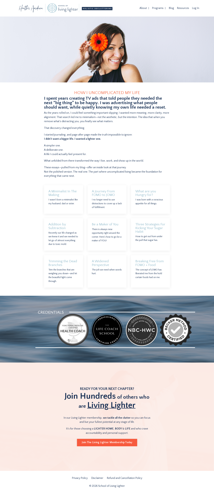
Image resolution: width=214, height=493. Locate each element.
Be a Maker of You (105, 225)
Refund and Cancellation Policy (124, 478)
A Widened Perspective (101, 263)
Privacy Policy (80, 478)
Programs (159, 8)
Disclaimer (97, 478)
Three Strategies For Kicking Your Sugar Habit (148, 228)
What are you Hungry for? (146, 193)
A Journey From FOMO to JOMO (103, 193)
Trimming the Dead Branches (63, 263)
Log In (195, 8)
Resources (183, 8)
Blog (171, 8)
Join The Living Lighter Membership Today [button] (107, 442)
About (144, 8)
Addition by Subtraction (57, 226)
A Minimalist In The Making (63, 193)
